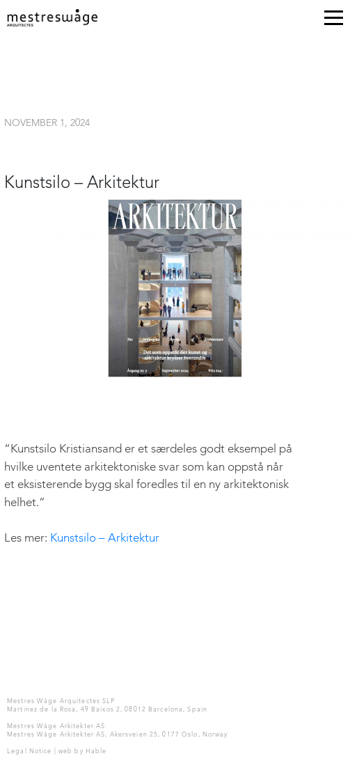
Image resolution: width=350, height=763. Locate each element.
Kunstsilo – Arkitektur (104, 538)
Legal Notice (29, 751)
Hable (96, 751)
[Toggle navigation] (333, 20)
